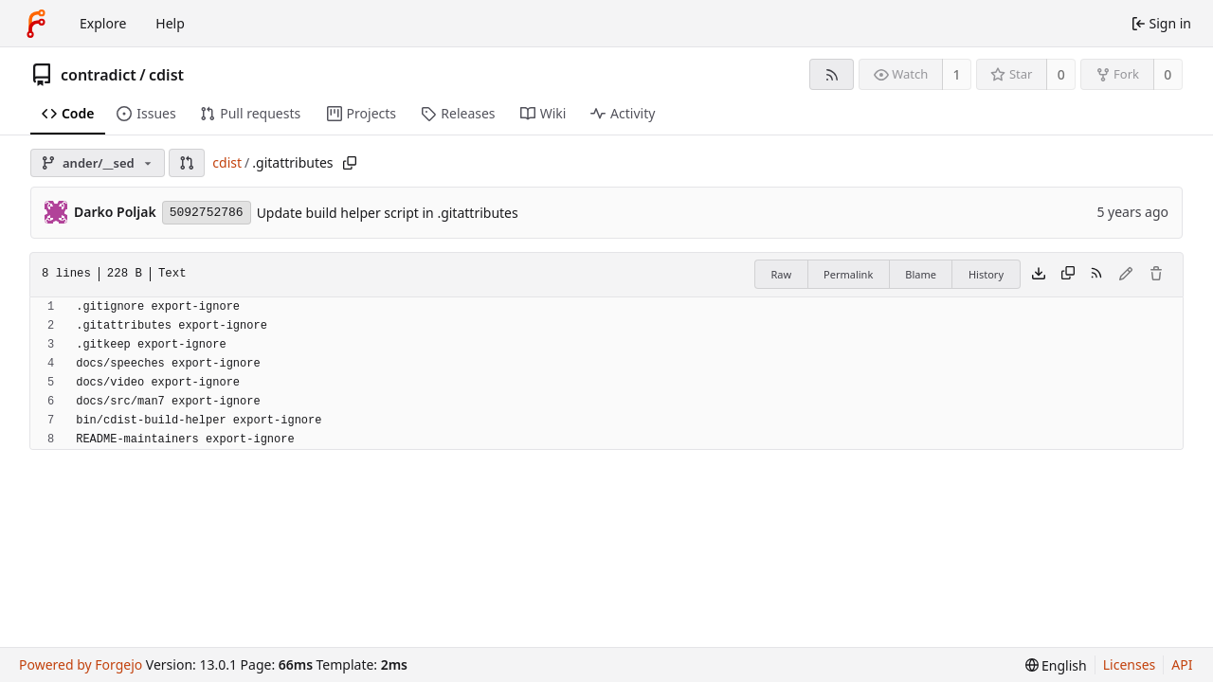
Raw (780, 274)
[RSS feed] (831, 74)
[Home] (36, 24)
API (1181, 664)
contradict (98, 74)
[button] (187, 163)
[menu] (1056, 665)
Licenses (1129, 664)
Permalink (848, 274)
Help (170, 23)
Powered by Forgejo (80, 664)
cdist (166, 74)
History (986, 274)
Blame (920, 274)
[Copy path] (349, 163)
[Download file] (1038, 275)
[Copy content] (1068, 275)
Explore (103, 23)
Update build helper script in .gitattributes (387, 213)
